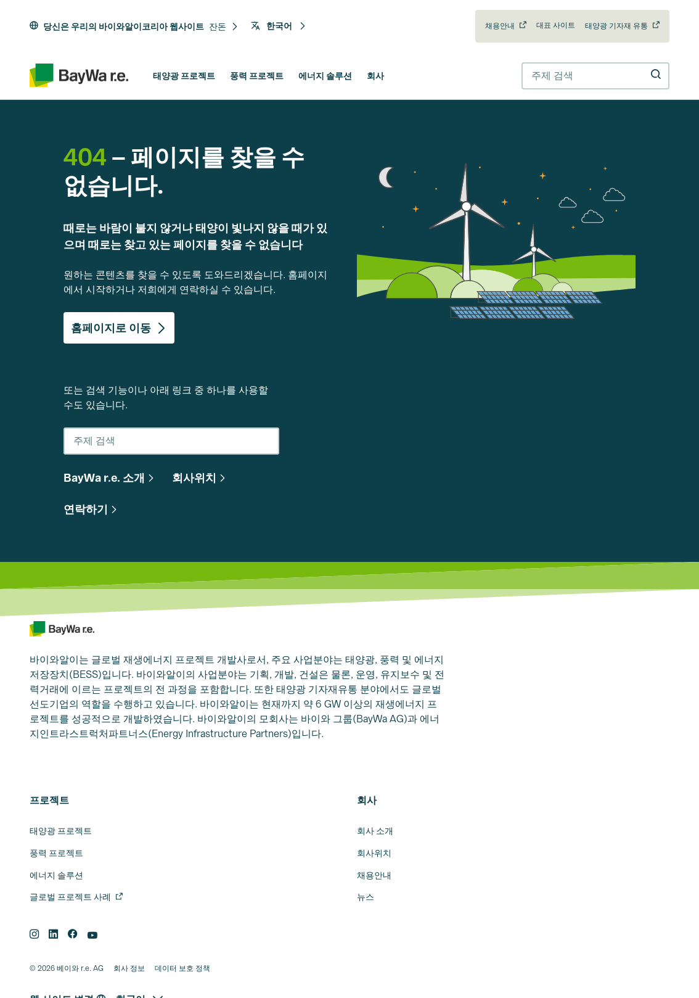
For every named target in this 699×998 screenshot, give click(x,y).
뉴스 (365, 896)
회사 (375, 75)
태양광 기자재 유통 (616, 26)
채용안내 (500, 26)
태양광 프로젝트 (184, 75)
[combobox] (595, 75)
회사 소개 (375, 830)
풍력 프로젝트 (257, 75)
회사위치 (374, 853)
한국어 (278, 25)
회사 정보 (129, 968)
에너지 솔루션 (325, 75)
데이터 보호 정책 (182, 968)
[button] (224, 27)
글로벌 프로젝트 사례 (70, 896)
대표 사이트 (555, 25)
